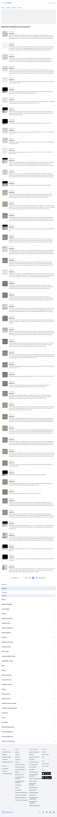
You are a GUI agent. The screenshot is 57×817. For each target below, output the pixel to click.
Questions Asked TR (7, 762)
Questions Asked (6, 757)
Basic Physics (32, 767)
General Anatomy (33, 772)
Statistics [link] (19, 7)
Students (4, 754)
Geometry (17, 759)
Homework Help (6, 752)
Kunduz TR (5, 759)
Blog (43, 757)
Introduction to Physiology (33, 802)
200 (40, 578)
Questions (8, 7)
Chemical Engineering (20, 795)
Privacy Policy (45, 763)
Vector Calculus (33, 781)
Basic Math (32, 759)
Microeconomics (19, 774)
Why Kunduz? (45, 754)
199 (36, 578)
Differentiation (32, 790)
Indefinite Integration (34, 805)
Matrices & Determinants (35, 778)
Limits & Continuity (34, 762)
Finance (17, 787)
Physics (17, 762)
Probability (4, 592)
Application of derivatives (32, 784)
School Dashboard (7, 773)
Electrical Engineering (20, 797)
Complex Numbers (33, 792)
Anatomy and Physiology (21, 800)
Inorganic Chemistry (20, 769)
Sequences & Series (34, 757)
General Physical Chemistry (33, 775)
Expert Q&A (5, 768)
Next (44, 578)
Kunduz (3, 7)
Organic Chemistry (20, 767)
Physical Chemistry (20, 764)
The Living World (33, 764)
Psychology (18, 790)
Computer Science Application (19, 781)
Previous (14, 578)
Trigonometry (32, 795)
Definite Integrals (33, 787)
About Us (44, 752)
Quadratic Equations (34, 752)
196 (26, 578)
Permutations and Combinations (33, 798)
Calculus (17, 754)
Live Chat (4, 771)
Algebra (17, 752)
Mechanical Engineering (21, 792)
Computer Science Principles (19, 777)
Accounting (18, 785)
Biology (17, 772)
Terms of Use (45, 766)
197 (30, 578)
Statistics (14, 7)
